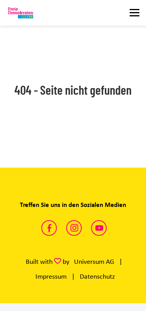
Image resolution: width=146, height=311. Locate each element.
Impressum (51, 276)
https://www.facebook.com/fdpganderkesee (49, 228)
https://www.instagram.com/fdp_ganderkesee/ (74, 228)
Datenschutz (97, 276)
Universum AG (94, 261)
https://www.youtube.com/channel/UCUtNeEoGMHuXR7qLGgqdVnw (99, 228)
